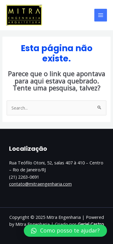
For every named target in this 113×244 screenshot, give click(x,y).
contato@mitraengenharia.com (40, 184)
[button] (65, 231)
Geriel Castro (91, 224)
